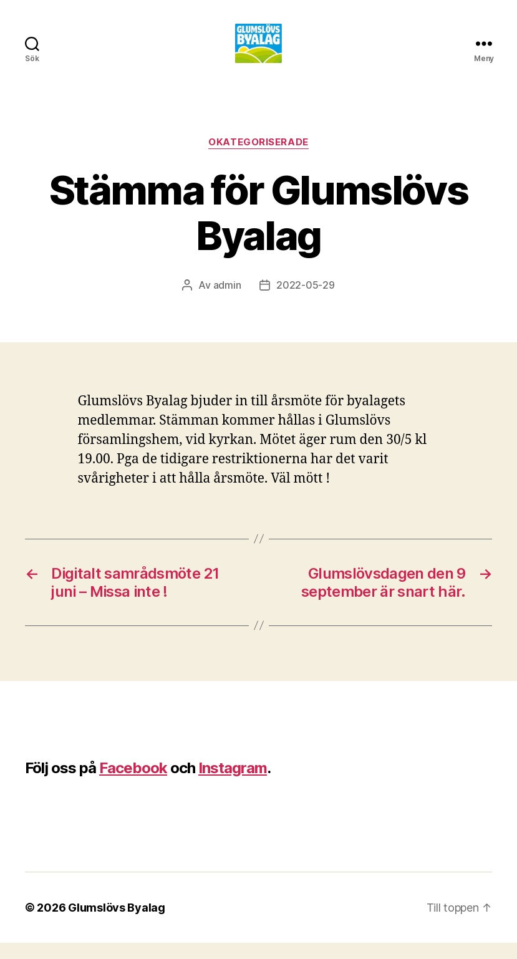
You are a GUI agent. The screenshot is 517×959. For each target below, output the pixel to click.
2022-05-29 (305, 302)
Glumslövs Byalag (116, 923)
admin (227, 302)
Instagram (232, 784)
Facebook (133, 784)
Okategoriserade (258, 159)
